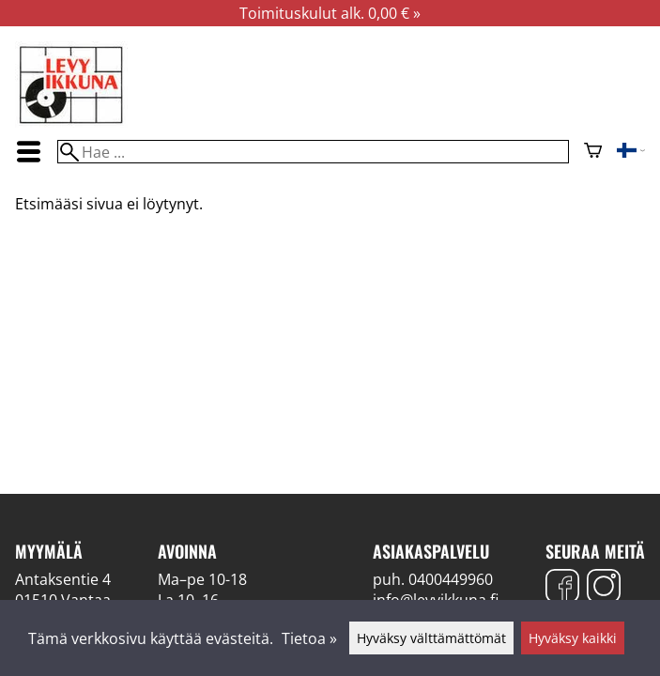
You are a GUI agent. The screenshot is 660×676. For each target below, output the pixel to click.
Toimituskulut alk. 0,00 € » (330, 13)
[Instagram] (604, 588)
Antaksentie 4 (63, 579)
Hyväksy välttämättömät (431, 638)
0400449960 (450, 579)
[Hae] (312, 151)
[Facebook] (562, 588)
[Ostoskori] (593, 152)
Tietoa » (309, 638)
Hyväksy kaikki (573, 638)
